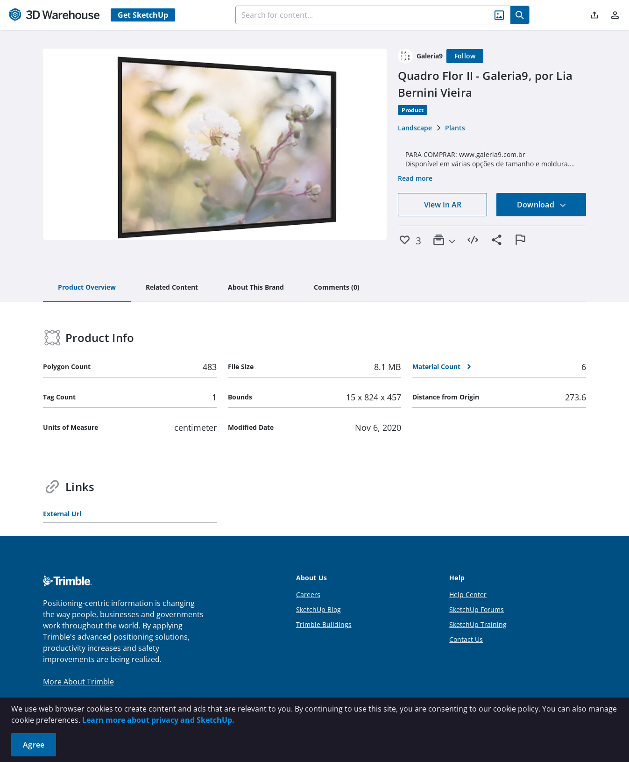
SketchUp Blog (318, 609)
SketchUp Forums (476, 609)
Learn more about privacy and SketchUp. (158, 720)
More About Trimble (78, 682)
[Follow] (465, 56)
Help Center (468, 594)
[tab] (87, 287)
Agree (33, 745)
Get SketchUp (143, 15)
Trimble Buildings (324, 624)
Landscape (415, 127)
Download (541, 204)
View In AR (442, 204)
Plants (455, 127)
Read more (415, 178)
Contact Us (466, 639)
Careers (308, 594)
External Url (62, 513)
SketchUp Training (478, 624)
